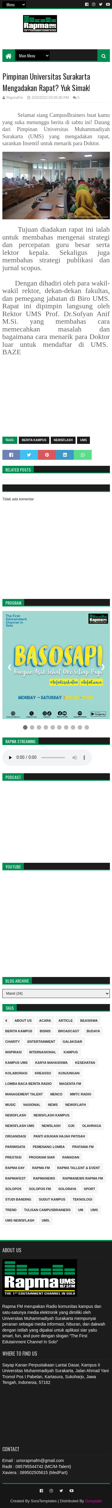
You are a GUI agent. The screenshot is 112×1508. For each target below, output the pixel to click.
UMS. (46, 1220)
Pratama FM (83, 1146)
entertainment (41, 1041)
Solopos (13, 1188)
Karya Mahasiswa (51, 1062)
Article (66, 1020)
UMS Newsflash (19, 1220)
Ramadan (70, 1156)
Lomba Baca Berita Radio (28, 1083)
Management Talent (24, 1093)
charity (12, 1041)
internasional (42, 1051)
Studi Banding (18, 1199)
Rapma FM (41, 1167)
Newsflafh (75, 1104)
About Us (23, 1020)
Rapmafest (15, 1178)
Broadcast (68, 1030)
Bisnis (45, 1030)
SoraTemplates (44, 1501)
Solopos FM (40, 1188)
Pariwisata (15, 1146)
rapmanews (44, 1178)
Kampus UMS (16, 1062)
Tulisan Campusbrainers (47, 1209)
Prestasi (13, 1156)
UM (80, 1209)
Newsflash (63, 440)
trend (11, 1209)
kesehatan (85, 1062)
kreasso (43, 1072)
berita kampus (34, 440)
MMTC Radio (80, 1093)
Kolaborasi (16, 1072)
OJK (71, 1125)
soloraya (67, 1188)
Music (10, 1104)
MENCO (56, 1093)
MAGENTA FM (70, 1083)
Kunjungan (69, 1072)
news (53, 1104)
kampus (71, 1051)
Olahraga (91, 1125)
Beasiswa (89, 1020)
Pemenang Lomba (49, 1146)
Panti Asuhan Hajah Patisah (59, 1135)
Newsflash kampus (51, 1114)
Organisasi (15, 1135)
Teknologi (82, 1199)
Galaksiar (72, 1041)
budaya (93, 1030)
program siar (42, 1156)
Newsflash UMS (19, 1125)
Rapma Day (15, 1167)
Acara (45, 1020)
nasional (31, 1104)
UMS (83, 440)
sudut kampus (52, 1199)
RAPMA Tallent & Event (78, 1167)
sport (89, 1188)
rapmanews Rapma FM (82, 1178)
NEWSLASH (51, 1125)
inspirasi (13, 1051)
